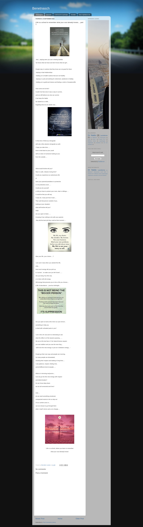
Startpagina (39, 14)
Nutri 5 (94, 139)
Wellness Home (92, 141)
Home (60, 519)
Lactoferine (104, 135)
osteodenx (98, 142)
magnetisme (90, 142)
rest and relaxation (102, 175)
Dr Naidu (92, 135)
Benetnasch (41, 8)
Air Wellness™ (94, 137)
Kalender (48, 14)
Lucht (89, 139)
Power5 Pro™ (102, 139)
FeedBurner (101, 161)
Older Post (80, 519)
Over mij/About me (84, 14)
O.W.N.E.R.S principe (61, 14)
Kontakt (73, 14)
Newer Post (39, 519)
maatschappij (102, 141)
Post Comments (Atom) (49, 522)
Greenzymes (103, 137)
